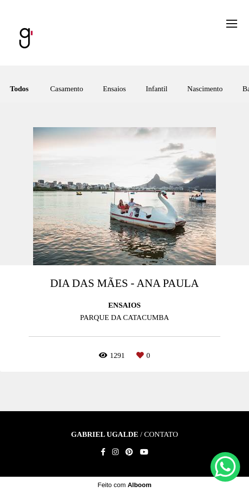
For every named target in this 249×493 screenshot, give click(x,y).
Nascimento (205, 89)
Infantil (156, 89)
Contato (161, 434)
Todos (19, 89)
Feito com (124, 485)
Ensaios (114, 89)
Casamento (66, 89)
